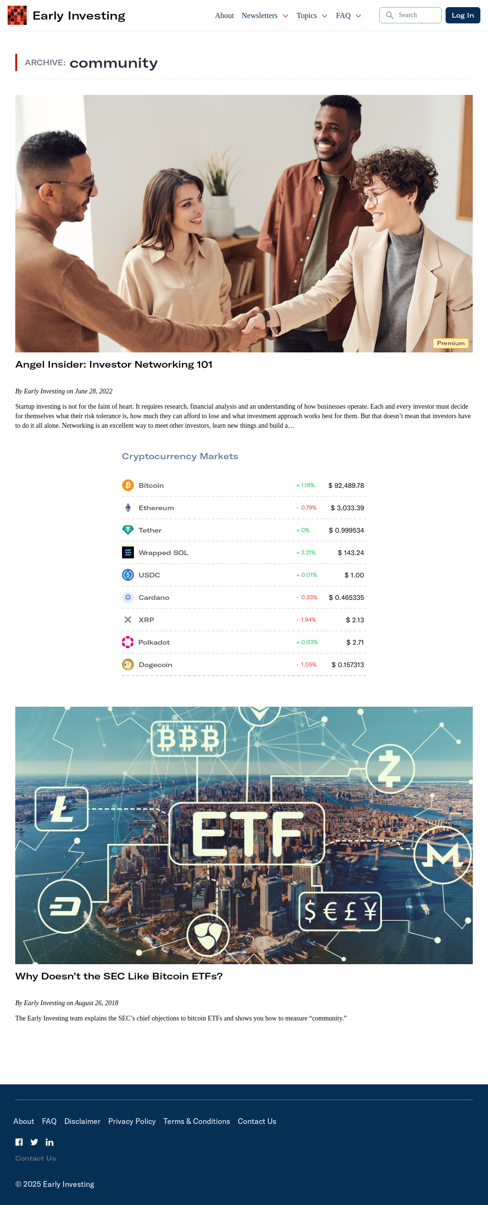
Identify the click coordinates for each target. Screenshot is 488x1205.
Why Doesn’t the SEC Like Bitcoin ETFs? (119, 976)
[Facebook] (19, 1142)
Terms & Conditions (196, 1121)
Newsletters (265, 15)
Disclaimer (82, 1121)
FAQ (349, 15)
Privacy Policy (132, 1121)
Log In (463, 15)
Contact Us (257, 1121)
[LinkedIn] (49, 1142)
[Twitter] (34, 1142)
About (224, 15)
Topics (312, 15)
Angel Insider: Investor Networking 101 (114, 364)
